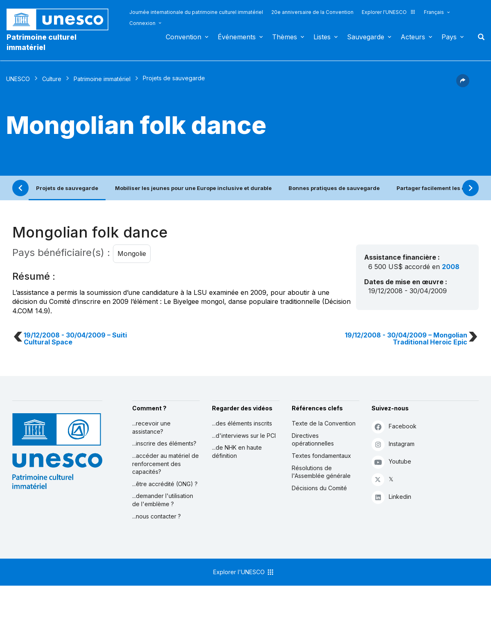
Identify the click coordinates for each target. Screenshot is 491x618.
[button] (462, 85)
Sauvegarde (365, 37)
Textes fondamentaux (321, 455)
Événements (237, 37)
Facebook (394, 426)
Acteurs (413, 37)
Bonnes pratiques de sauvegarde (334, 188)
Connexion (142, 23)
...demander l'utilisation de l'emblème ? (162, 499)
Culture (51, 78)
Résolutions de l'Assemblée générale (321, 472)
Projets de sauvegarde (67, 188)
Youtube (391, 461)
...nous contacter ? (156, 516)
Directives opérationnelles (313, 439)
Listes (322, 37)
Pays (449, 37)
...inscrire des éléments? (164, 443)
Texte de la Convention (324, 423)
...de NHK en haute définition (237, 451)
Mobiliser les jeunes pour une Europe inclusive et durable (193, 188)
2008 (450, 267)
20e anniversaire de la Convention (312, 12)
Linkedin (391, 497)
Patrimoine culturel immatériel (42, 42)
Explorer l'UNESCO (389, 12)
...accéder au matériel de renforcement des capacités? (165, 463)
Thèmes (284, 37)
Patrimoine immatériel (102, 78)
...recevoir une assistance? (151, 427)
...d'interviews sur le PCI (244, 435)
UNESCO (18, 78)
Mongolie (131, 253)
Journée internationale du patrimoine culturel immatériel (196, 12)
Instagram (393, 444)
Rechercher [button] (478, 37)
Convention (183, 37)
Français (434, 12)
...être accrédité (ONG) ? (165, 483)
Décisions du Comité (319, 487)
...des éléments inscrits (242, 423)
